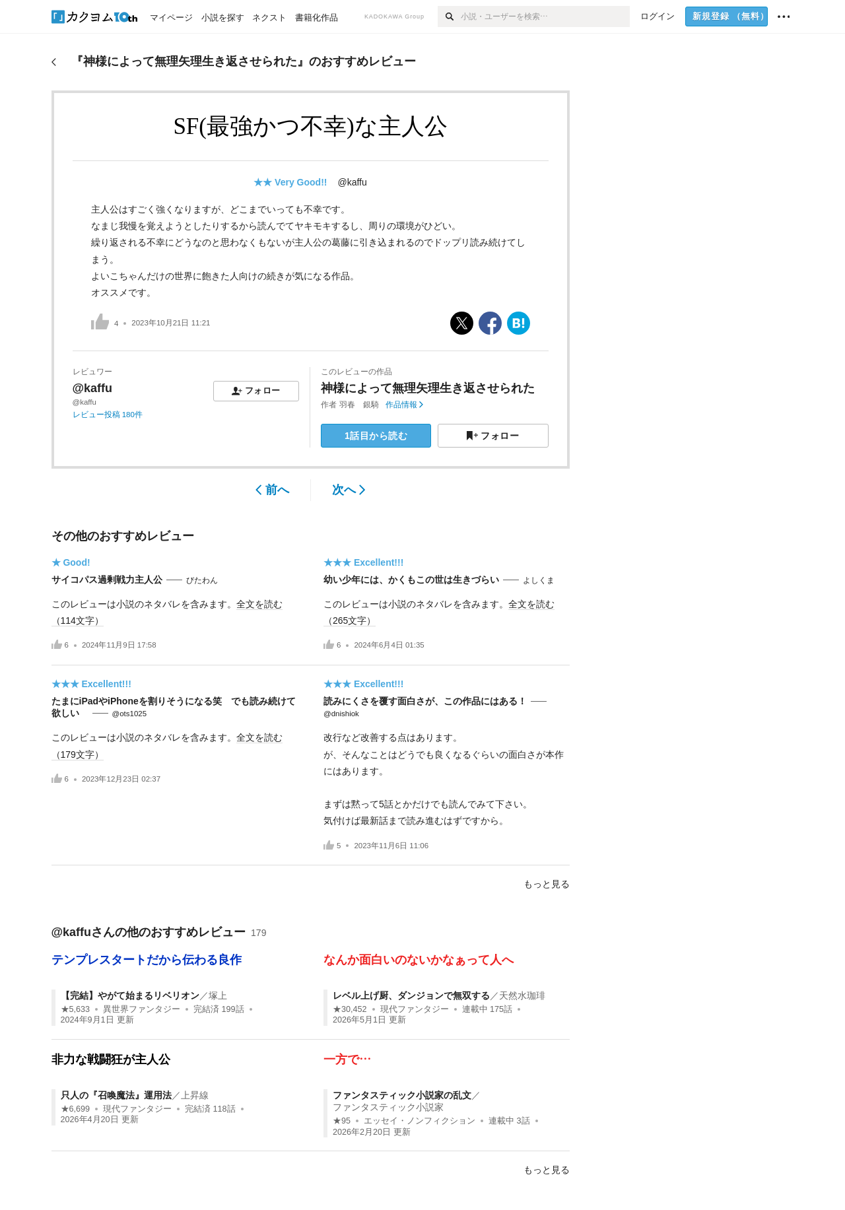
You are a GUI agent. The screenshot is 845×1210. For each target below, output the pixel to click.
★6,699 (75, 1109)
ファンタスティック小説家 (388, 1107)
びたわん (202, 580)
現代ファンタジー (414, 1009)
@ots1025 (129, 714)
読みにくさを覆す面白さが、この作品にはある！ (425, 701)
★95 (342, 1121)
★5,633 (75, 1009)
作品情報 (404, 405)
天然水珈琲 (522, 995)
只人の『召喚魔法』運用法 (116, 1095)
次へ (349, 489)
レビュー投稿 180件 (108, 415)
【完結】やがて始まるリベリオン (130, 995)
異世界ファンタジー (141, 1009)
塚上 (218, 995)
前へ (272, 489)
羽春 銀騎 (359, 405)
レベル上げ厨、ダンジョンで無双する (411, 995)
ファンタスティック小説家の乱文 (402, 1095)
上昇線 (195, 1095)
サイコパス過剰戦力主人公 (106, 579)
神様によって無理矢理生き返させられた (428, 388)
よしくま (539, 580)
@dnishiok (341, 714)
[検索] (449, 16)
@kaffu (351, 182)
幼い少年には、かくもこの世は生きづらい (411, 579)
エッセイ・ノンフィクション (419, 1121)
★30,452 (350, 1009)
